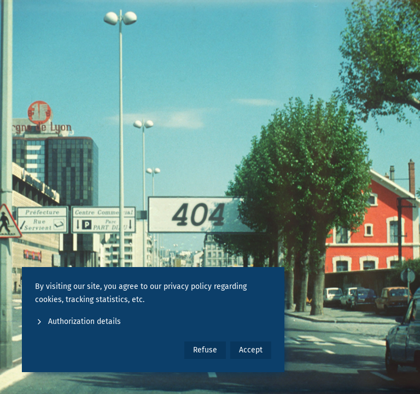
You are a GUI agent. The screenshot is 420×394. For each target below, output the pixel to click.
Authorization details (78, 321)
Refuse (205, 350)
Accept (250, 350)
